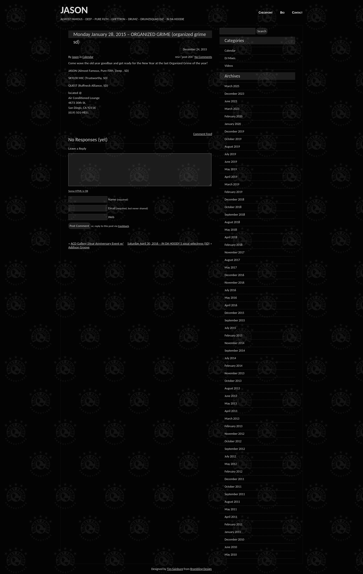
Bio (282, 12)
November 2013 (234, 373)
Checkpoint (266, 12)
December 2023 (234, 93)
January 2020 (233, 124)
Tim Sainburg (175, 569)
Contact (297, 12)
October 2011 (233, 486)
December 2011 (234, 479)
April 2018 (231, 237)
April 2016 (231, 305)
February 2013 (234, 426)
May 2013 (231, 403)
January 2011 (233, 532)
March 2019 (232, 184)
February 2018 (234, 245)
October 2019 (233, 139)
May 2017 (231, 267)
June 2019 (231, 161)
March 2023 (232, 109)
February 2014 (234, 365)
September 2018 (235, 214)
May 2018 (231, 229)
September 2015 (235, 320)
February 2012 (234, 471)
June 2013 (231, 396)
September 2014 (235, 350)
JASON (74, 10)
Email (128, 208)
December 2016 (234, 275)
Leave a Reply (77, 148)
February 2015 (234, 335)
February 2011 (234, 524)
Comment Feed (202, 134)
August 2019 (232, 146)
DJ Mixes (230, 58)
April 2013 (231, 411)
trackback (123, 226)
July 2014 (230, 358)
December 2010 (234, 539)
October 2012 (233, 441)
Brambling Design (201, 569)
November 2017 (234, 252)
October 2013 (233, 381)
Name (118, 199)
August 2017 (232, 260)
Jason (75, 57)
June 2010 (231, 547)
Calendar (87, 57)
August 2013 (232, 388)
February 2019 (234, 192)
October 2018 (233, 207)
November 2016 (234, 282)
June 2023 (231, 101)
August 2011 (232, 501)
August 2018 (232, 222)
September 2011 (235, 494)
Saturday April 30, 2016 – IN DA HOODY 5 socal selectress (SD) (168, 243)
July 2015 (230, 328)
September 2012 (235, 449)
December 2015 (234, 313)
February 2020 (234, 116)
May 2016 (231, 297)
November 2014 (234, 343)
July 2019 (230, 154)
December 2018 (234, 199)
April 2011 (231, 517)
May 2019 (231, 169)
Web (111, 217)
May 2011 (231, 509)
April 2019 (231, 177)
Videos (229, 65)
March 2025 (232, 86)
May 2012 (231, 464)
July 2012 (230, 456)
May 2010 (231, 554)
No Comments (203, 57)
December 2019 (234, 131)
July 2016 (230, 290)
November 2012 (234, 433)
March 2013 (232, 418)
